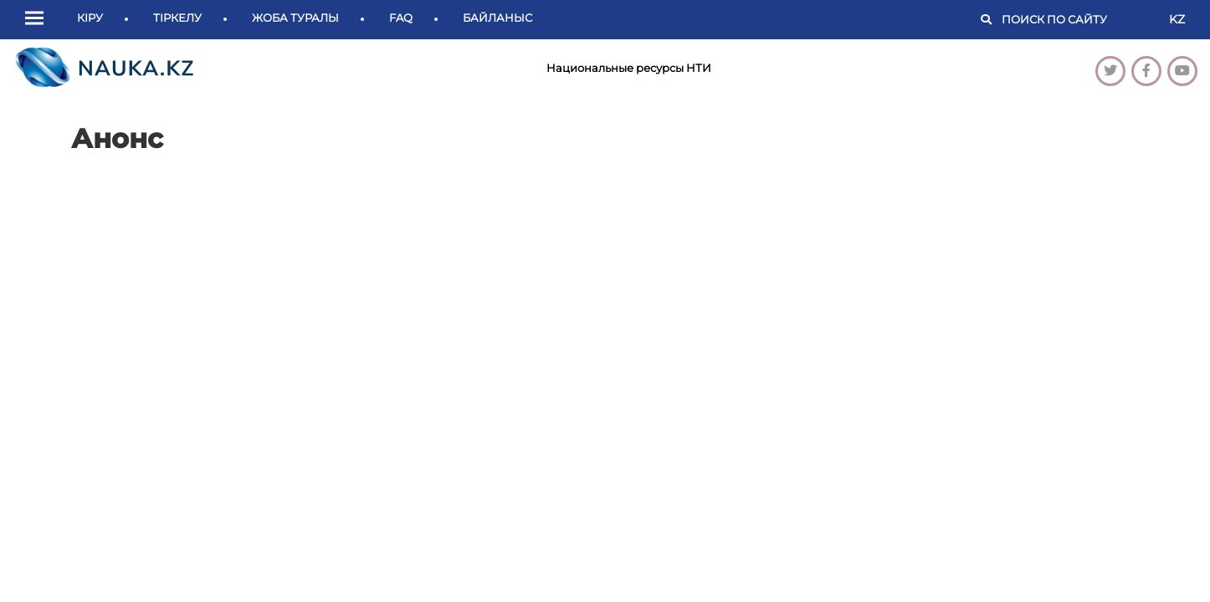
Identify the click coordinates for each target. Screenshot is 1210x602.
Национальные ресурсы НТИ (628, 67)
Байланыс (497, 17)
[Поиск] (1076, 20)
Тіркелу (177, 17)
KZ (1177, 19)
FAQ (401, 17)
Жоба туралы (295, 17)
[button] (38, 19)
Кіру (90, 17)
